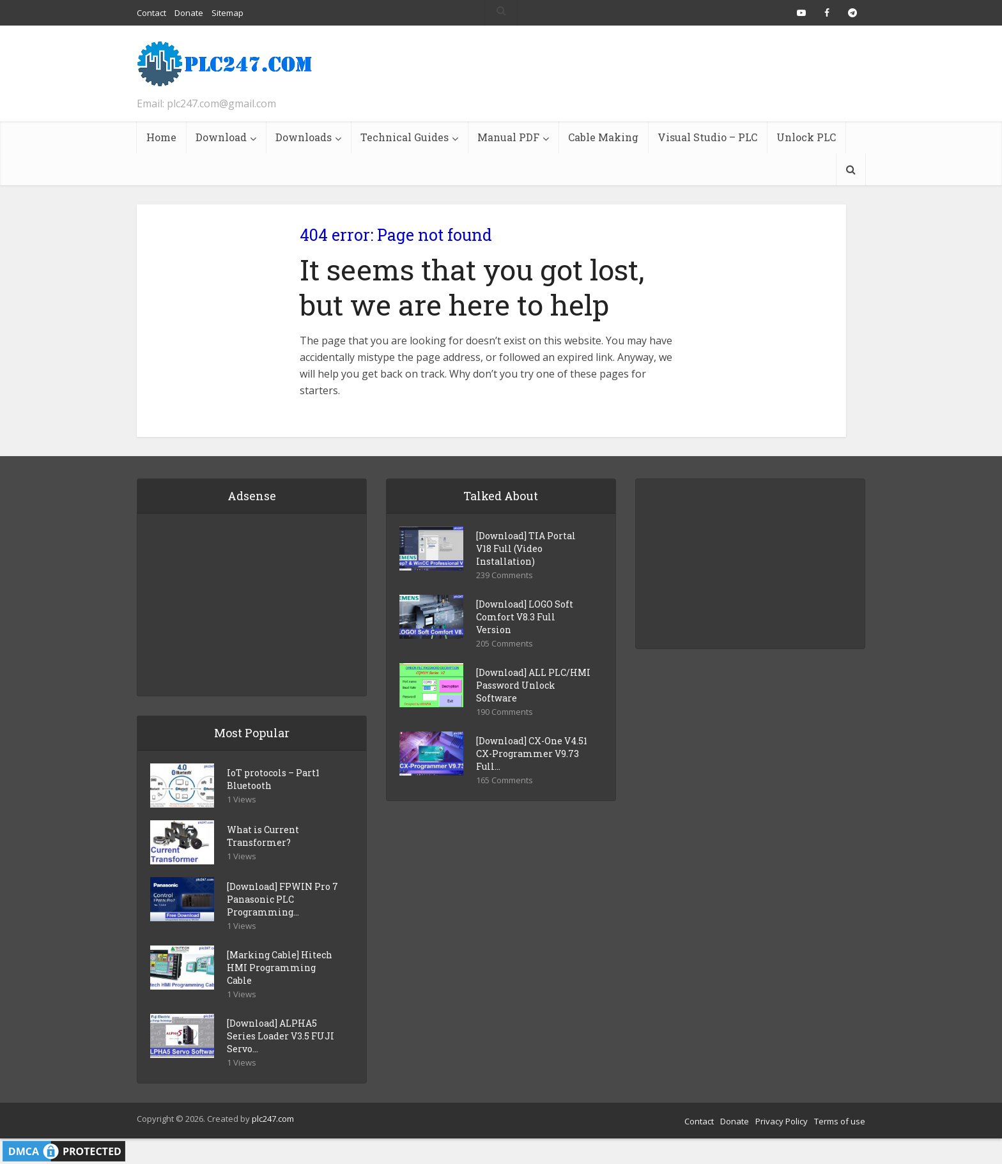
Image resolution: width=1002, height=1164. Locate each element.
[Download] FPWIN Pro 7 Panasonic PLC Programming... (282, 899)
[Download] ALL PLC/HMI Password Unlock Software (533, 685)
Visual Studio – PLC (707, 137)
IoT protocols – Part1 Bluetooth (273, 779)
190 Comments (504, 712)
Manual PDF (508, 137)
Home (161, 137)
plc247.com (273, 1118)
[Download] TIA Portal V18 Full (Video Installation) (526, 548)
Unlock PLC (806, 137)
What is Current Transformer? (263, 835)
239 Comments (504, 575)
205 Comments (504, 643)
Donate (734, 1121)
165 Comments (504, 780)
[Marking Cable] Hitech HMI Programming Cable (279, 967)
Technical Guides (404, 137)
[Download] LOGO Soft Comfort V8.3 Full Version (524, 617)
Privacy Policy (781, 1121)
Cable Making (603, 137)
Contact (699, 1121)
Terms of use (839, 1121)
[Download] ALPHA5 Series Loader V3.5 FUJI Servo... (280, 1036)
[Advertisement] (632, 73)
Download (221, 137)
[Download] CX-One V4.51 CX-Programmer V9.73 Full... (531, 753)
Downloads (303, 137)
